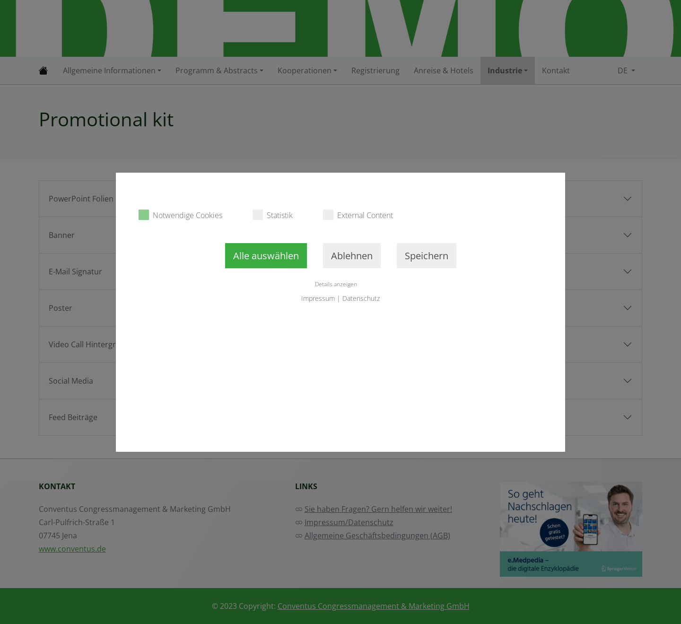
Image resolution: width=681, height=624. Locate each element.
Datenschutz (361, 298)
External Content (358, 215)
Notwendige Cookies (180, 215)
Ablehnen (352, 255)
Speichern (426, 255)
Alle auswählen (266, 255)
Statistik (273, 215)
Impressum (318, 298)
